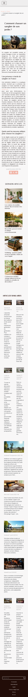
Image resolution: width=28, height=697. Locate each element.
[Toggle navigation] (4, 3)
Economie (14, 682)
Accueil (3, 11)
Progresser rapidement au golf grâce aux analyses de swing (14, 452)
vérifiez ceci (5, 89)
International (14, 684)
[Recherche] (14, 678)
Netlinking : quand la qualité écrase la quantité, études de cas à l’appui (13, 254)
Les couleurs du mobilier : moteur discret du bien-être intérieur (13, 206)
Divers (8, 11)
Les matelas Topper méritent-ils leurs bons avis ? (14, 490)
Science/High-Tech (14, 689)
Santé (14, 687)
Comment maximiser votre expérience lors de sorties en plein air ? (14, 531)
